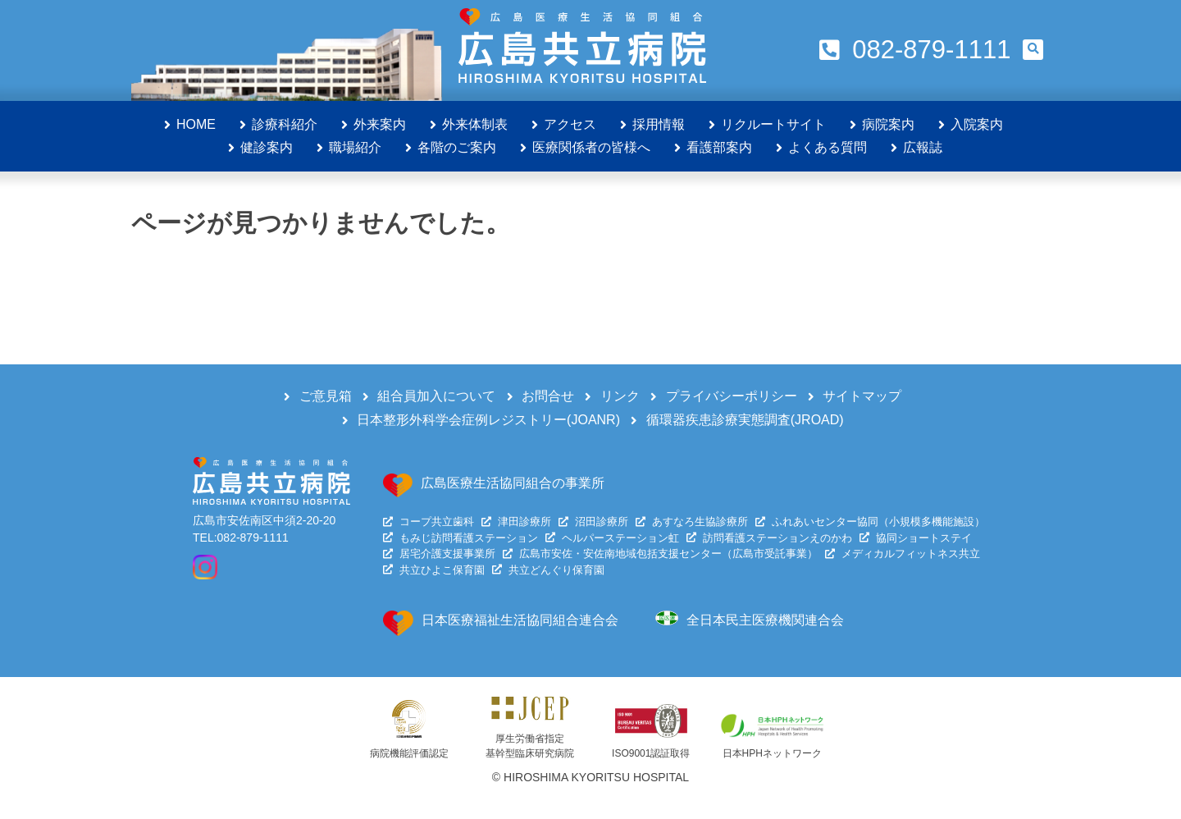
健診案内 (266, 147)
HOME (196, 124)
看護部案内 (719, 147)
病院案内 (888, 124)
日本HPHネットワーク (772, 753)
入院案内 (977, 124)
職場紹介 (355, 147)
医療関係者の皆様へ (591, 147)
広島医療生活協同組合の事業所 (512, 483)
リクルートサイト (773, 124)
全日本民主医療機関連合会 (765, 620)
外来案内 (379, 124)
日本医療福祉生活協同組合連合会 (520, 620)
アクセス (570, 124)
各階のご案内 (456, 147)
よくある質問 (827, 147)
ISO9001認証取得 (651, 753)
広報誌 (922, 147)
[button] (1033, 49)
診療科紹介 (284, 124)
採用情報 (658, 124)
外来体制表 (475, 124)
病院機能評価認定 (409, 753)
